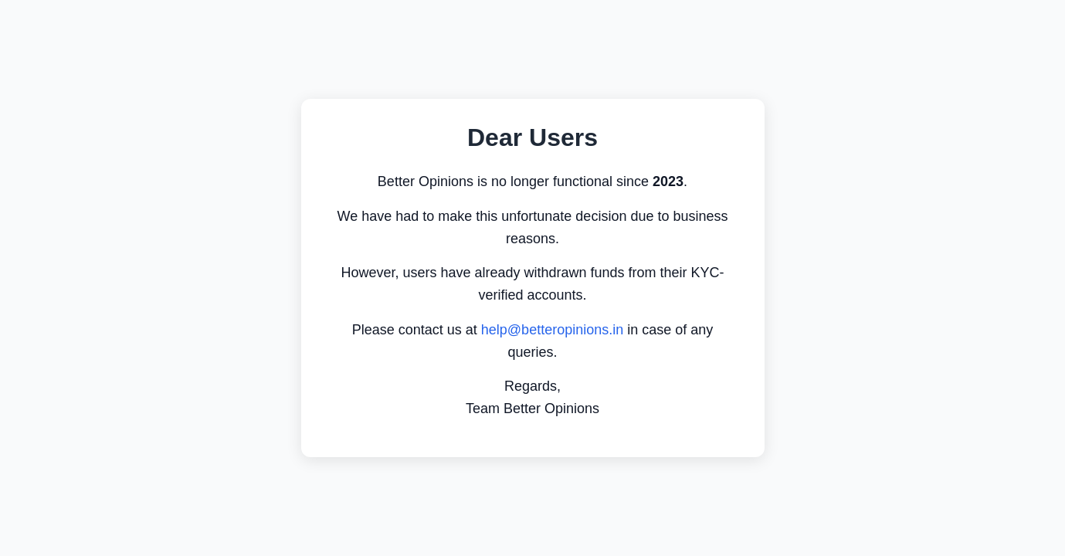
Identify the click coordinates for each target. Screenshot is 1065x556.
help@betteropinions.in (552, 329)
